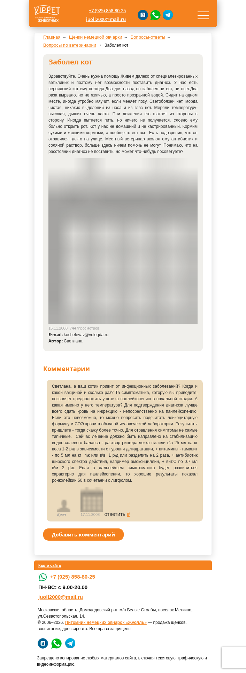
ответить (114, 514)
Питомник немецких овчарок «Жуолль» (106, 622)
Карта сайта (49, 565)
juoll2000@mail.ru (106, 19)
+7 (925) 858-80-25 (107, 10)
